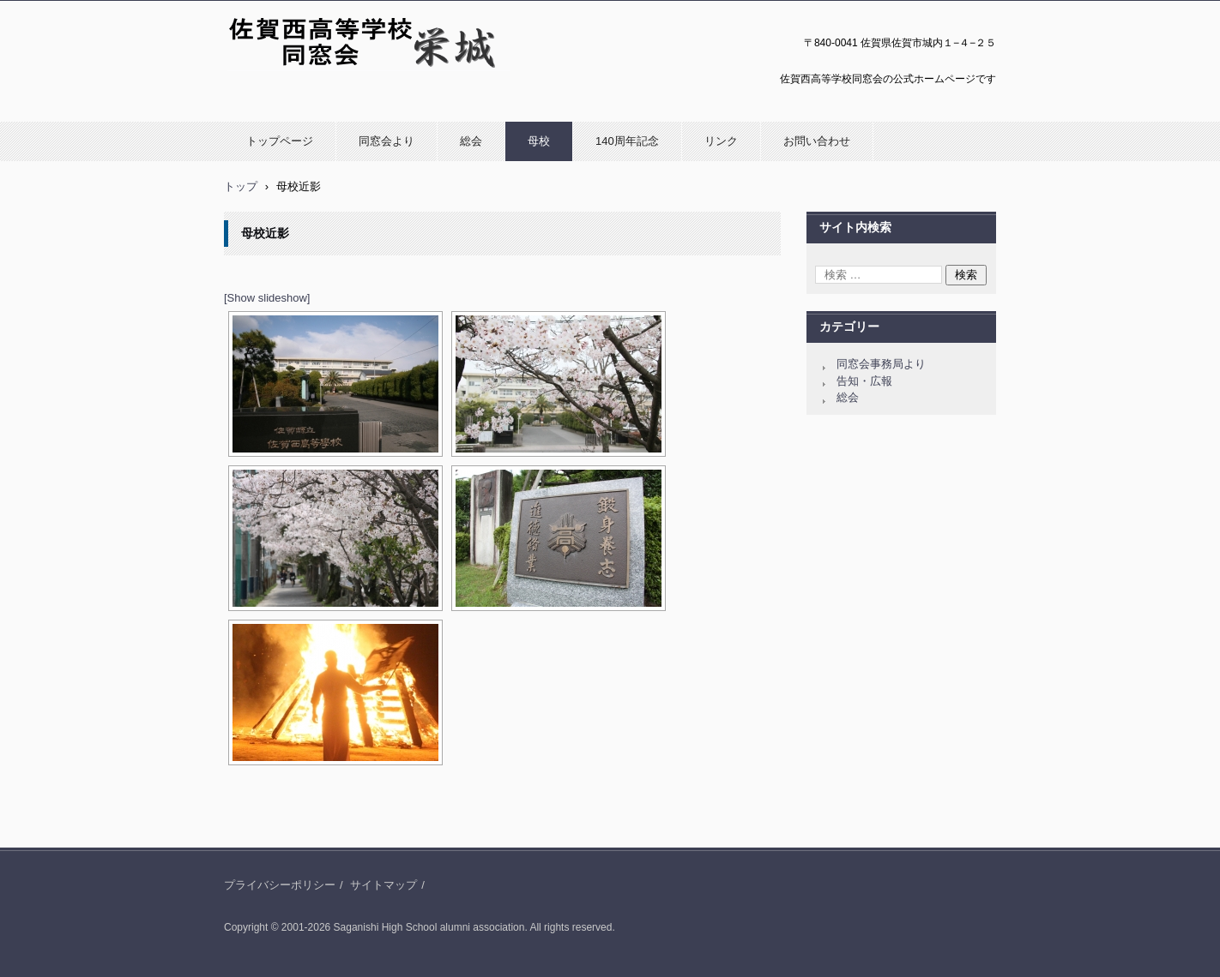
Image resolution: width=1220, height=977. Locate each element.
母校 (539, 141)
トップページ (279, 141)
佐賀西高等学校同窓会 (287, 80)
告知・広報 (864, 381)
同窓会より (386, 141)
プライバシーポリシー (279, 884)
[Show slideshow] (267, 297)
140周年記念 (627, 141)
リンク (721, 141)
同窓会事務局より (881, 363)
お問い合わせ (816, 141)
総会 (471, 141)
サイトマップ (383, 884)
